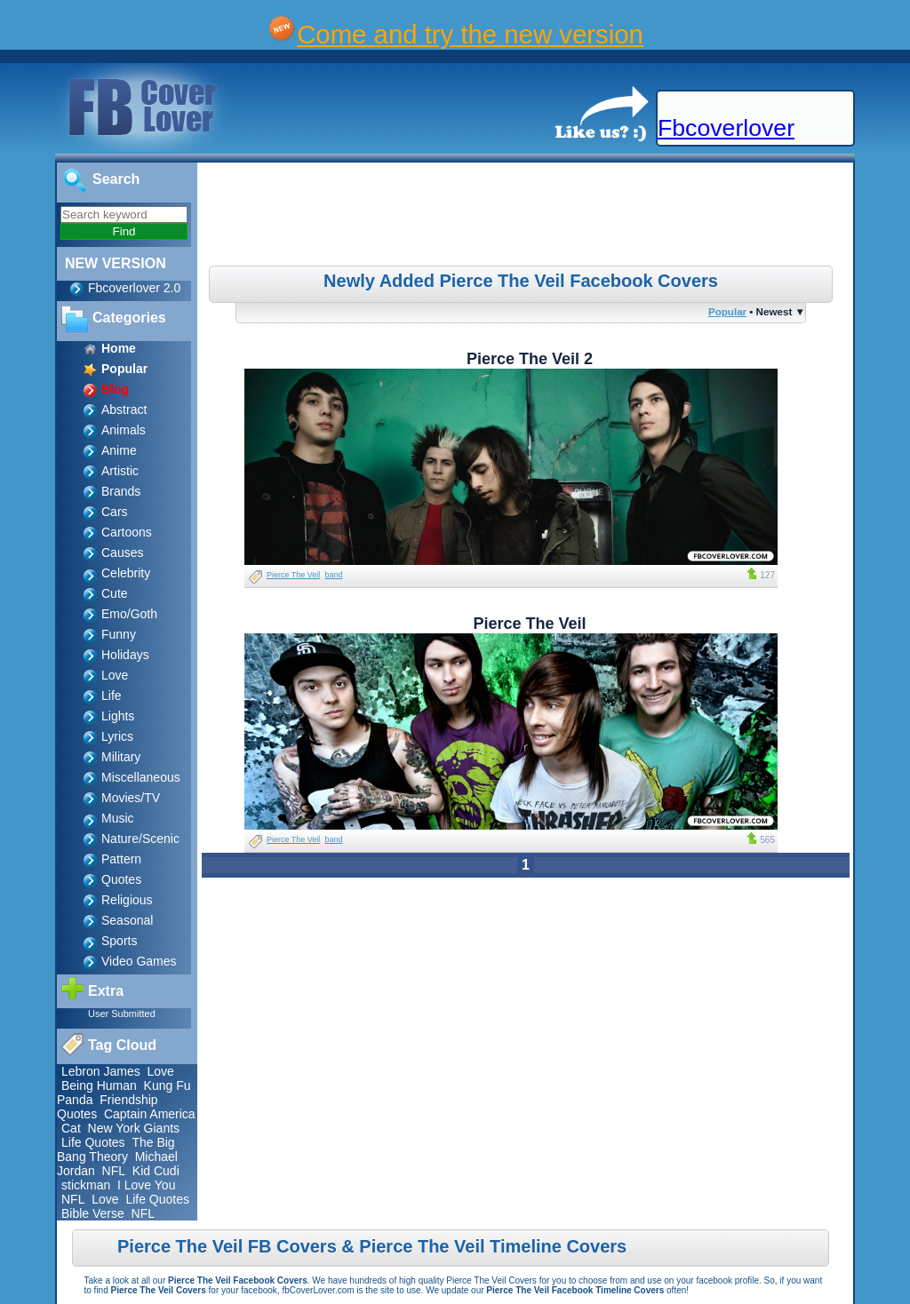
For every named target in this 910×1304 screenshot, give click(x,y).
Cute (114, 593)
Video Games (139, 961)
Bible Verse (92, 1213)
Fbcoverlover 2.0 (134, 288)
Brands (120, 491)
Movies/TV (130, 798)
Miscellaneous (140, 777)
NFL (113, 1171)
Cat (71, 1128)
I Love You (146, 1185)
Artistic (120, 471)
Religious (127, 900)
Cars (114, 512)
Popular (727, 311)
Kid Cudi (156, 1171)
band (333, 574)
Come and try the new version (470, 34)
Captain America (150, 1114)
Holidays (125, 655)
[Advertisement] (527, 217)
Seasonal (127, 920)
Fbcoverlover (726, 128)
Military (120, 757)
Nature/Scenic (140, 838)
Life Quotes (93, 1142)
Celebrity (125, 573)
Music (117, 818)
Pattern (121, 859)
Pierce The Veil (293, 574)
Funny (118, 634)
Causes (122, 552)
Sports (119, 941)
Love (114, 675)
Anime (119, 450)
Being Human (99, 1085)
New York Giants (134, 1128)
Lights (117, 716)
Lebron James (100, 1071)
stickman (85, 1185)
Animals (123, 430)
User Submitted (122, 1013)
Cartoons (126, 532)
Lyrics (117, 736)
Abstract (124, 409)
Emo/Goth (129, 614)
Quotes (121, 879)
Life (111, 695)
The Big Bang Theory (116, 1149)
